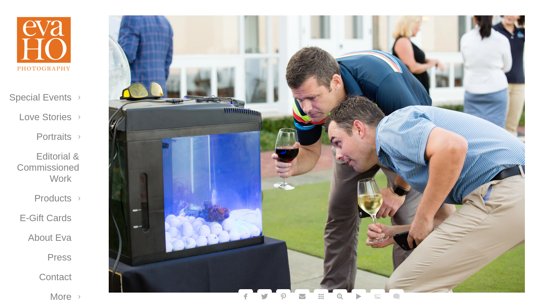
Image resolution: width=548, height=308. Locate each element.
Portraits (53, 136)
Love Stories (45, 117)
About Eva (49, 237)
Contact (55, 277)
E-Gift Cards (45, 218)
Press (59, 257)
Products (52, 198)
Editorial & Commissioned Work (48, 167)
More (60, 296)
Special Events (40, 97)
